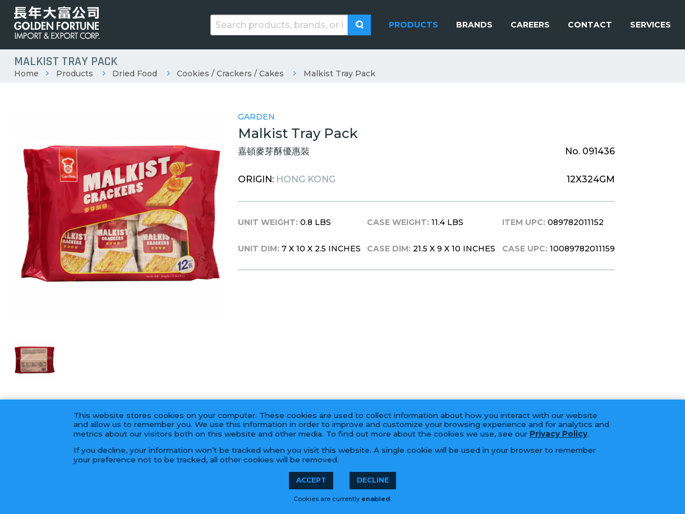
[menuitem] (413, 25)
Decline (373, 480)
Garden (256, 117)
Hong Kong (305, 179)
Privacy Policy (558, 433)
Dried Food (134, 73)
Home (26, 73)
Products (74, 73)
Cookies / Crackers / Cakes (230, 73)
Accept (311, 480)
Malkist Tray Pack (339, 73)
